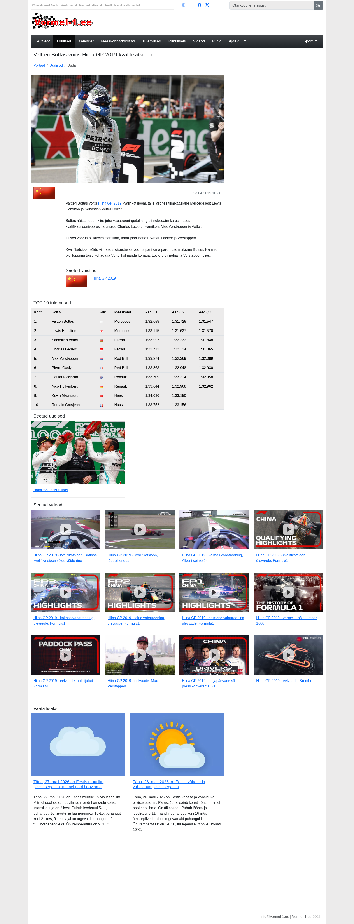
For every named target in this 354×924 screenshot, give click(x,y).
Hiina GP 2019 (109, 203)
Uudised (64, 41)
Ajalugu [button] (235, 41)
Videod (199, 41)
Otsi (318, 5)
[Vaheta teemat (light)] (186, 5)
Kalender (86, 41)
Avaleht (43, 41)
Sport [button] (308, 41)
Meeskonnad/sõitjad (118, 41)
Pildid (217, 41)
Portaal (39, 65)
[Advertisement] (214, 22)
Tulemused (151, 41)
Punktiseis (177, 41)
